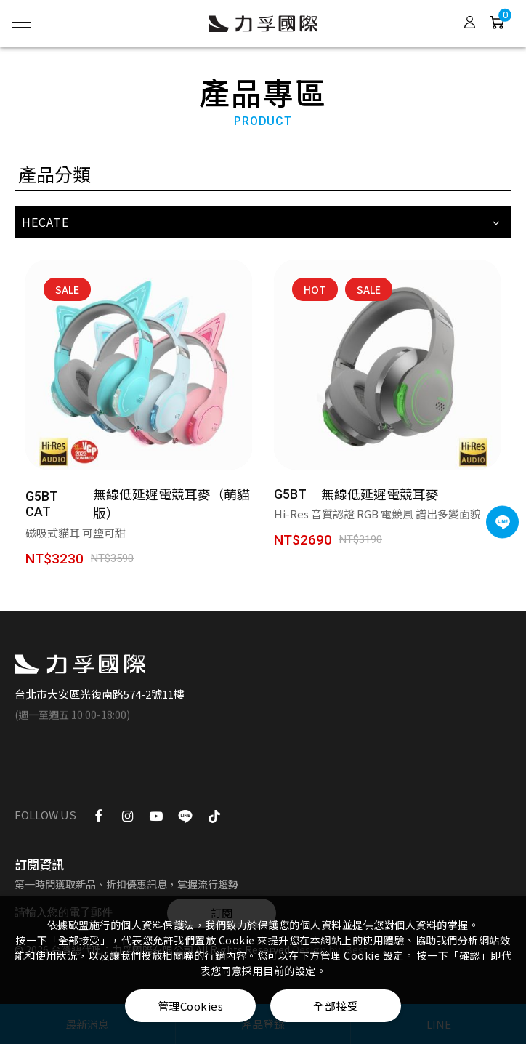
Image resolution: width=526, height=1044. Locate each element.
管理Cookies (191, 1005)
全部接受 (335, 1005)
